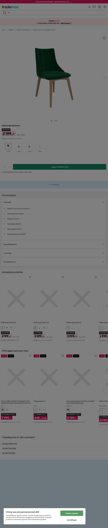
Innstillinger (72, 520)
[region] (44, 516)
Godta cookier (72, 513)
